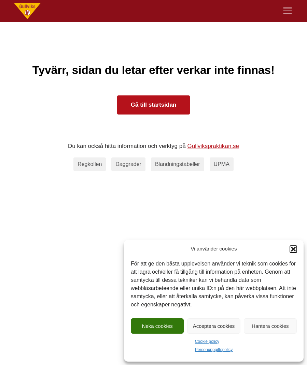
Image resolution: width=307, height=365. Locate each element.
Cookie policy (207, 341)
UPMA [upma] (221, 164)
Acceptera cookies (214, 326)
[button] (293, 249)
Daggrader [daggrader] (128, 164)
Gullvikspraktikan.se (213, 146)
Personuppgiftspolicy (214, 349)
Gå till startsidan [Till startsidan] (154, 105)
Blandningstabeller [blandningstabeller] (177, 164)
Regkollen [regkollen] (90, 164)
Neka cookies (157, 326)
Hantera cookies (270, 326)
